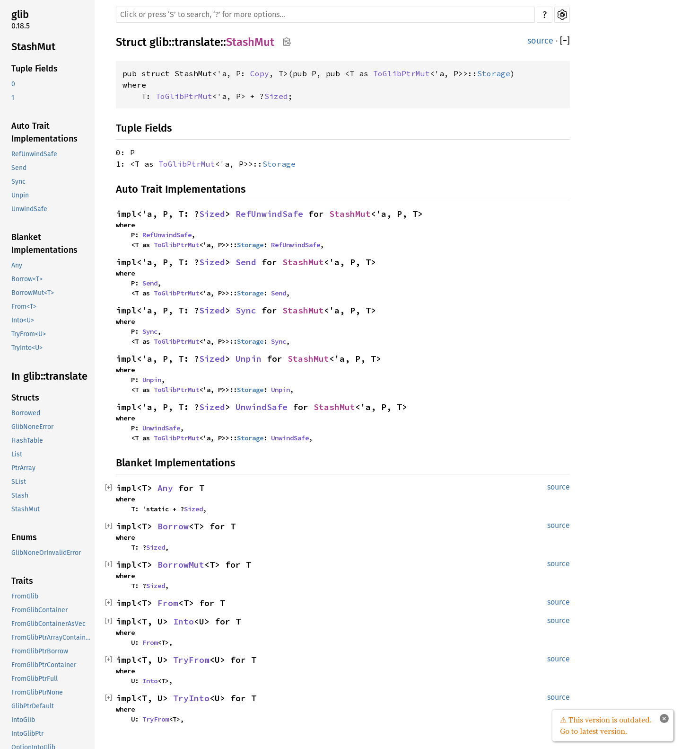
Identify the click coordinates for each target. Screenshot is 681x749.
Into (183, 621)
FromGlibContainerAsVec (48, 624)
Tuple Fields (34, 68)
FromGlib (24, 596)
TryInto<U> (27, 348)
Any (16, 265)
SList (18, 482)
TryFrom (191, 659)
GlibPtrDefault (32, 706)
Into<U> (22, 320)
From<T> (23, 307)
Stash (19, 495)
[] (565, 41)
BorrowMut (180, 564)
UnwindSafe (29, 209)
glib (20, 14)
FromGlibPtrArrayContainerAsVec (52, 637)
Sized (276, 96)
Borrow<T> (27, 279)
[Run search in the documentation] (325, 15)
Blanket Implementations (44, 243)
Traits (22, 581)
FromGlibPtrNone (37, 692)
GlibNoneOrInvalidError (46, 553)
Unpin (20, 195)
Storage (493, 73)
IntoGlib (23, 720)
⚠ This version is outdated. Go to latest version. (606, 725)
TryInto (191, 698)
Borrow (173, 526)
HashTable (27, 441)
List (16, 454)
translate (197, 42)
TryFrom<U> (28, 334)
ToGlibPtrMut (401, 73)
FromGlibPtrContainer (43, 665)
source (540, 41)
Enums (24, 537)
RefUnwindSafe (34, 154)
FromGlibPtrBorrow (39, 651)
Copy (259, 73)
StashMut (33, 46)
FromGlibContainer (39, 610)
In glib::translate (49, 376)
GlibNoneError (32, 427)
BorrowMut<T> (32, 293)
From (167, 602)
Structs (25, 397)
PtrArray (23, 468)
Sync (18, 182)
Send (18, 168)
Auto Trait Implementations (44, 132)
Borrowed (25, 413)
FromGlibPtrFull (34, 679)
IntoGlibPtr (27, 734)
